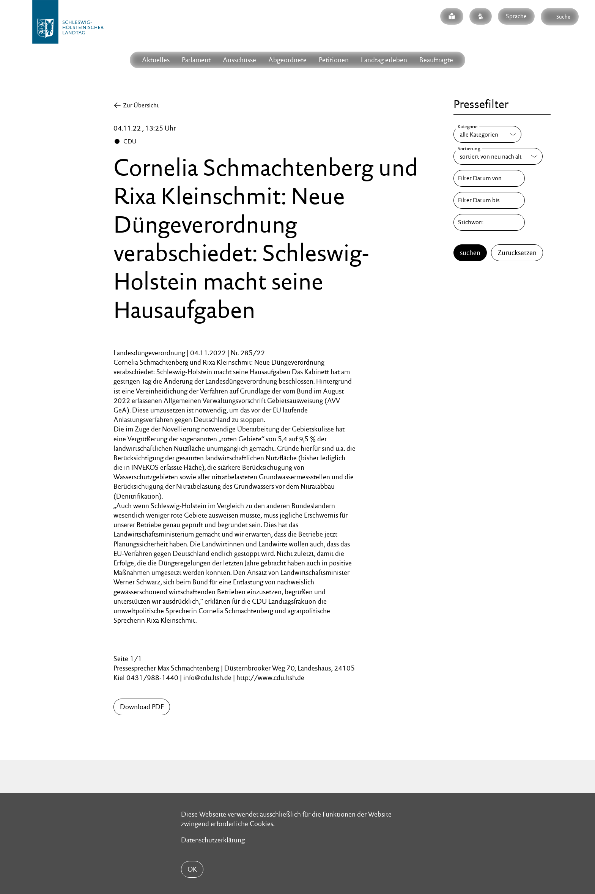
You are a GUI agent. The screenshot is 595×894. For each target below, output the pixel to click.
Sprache (516, 16)
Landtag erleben (384, 60)
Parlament (196, 60)
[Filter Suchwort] (489, 222)
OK (192, 869)
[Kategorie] (487, 134)
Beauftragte (436, 60)
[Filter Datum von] (489, 178)
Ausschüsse (239, 60)
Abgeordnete (287, 60)
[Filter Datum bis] (489, 200)
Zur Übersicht (141, 105)
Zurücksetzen (517, 253)
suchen (470, 253)
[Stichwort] (489, 222)
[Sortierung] (498, 156)
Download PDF (142, 707)
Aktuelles (156, 60)
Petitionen (334, 60)
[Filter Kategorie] (487, 134)
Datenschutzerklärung (213, 840)
